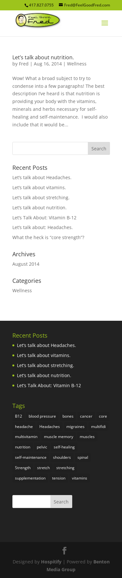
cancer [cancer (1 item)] (86, 416)
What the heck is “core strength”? (48, 237)
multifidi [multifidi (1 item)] (98, 426)
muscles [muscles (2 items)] (87, 436)
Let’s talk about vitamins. (39, 187)
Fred (24, 64)
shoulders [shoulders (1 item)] (62, 457)
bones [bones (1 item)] (68, 416)
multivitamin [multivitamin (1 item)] (26, 436)
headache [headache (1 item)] (24, 426)
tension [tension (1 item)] (58, 478)
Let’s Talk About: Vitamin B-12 (44, 217)
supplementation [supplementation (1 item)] (30, 478)
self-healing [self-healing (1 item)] (64, 447)
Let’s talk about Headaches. (42, 177)
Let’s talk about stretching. (41, 197)
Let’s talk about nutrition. (43, 57)
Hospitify (51, 562)
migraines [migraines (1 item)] (75, 426)
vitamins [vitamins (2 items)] (79, 478)
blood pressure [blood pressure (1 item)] (42, 416)
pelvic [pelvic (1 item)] (42, 447)
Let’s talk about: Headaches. (42, 227)
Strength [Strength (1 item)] (23, 467)
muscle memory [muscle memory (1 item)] (58, 436)
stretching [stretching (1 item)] (65, 467)
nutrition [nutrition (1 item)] (22, 447)
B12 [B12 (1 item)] (18, 416)
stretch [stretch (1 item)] (43, 467)
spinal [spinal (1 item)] (82, 457)
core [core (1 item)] (103, 416)
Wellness (77, 64)
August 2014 (25, 264)
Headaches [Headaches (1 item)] (49, 426)
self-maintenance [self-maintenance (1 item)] (31, 457)
